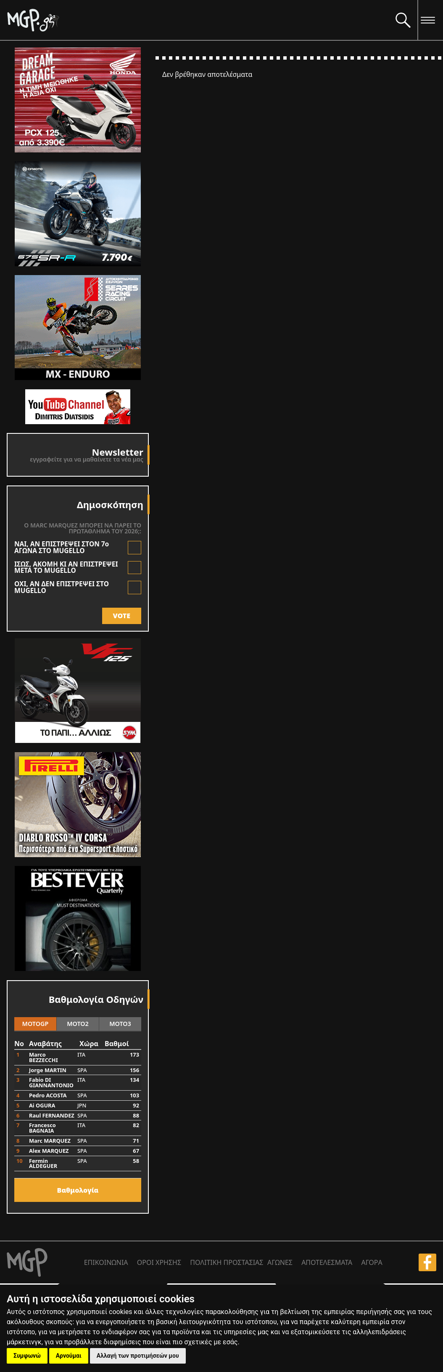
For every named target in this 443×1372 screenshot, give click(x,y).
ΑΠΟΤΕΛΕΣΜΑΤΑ (326, 1262)
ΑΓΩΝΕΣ (280, 1262)
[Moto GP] (198, 20)
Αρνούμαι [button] (69, 1355)
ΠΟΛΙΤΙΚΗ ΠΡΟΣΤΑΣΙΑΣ (226, 1262)
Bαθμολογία (78, 1190)
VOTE (121, 615)
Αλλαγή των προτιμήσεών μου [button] (138, 1355)
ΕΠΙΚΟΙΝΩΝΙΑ (106, 1262)
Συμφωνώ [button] (27, 1355)
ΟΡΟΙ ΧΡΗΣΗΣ (159, 1262)
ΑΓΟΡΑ (371, 1262)
